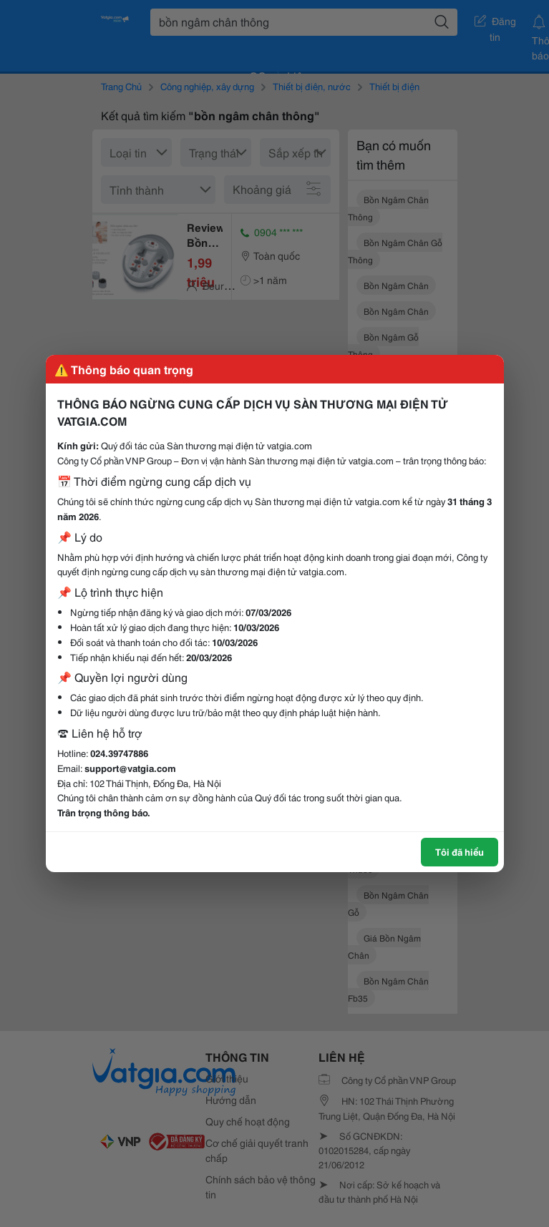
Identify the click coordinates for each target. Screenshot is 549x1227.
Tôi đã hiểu (459, 851)
